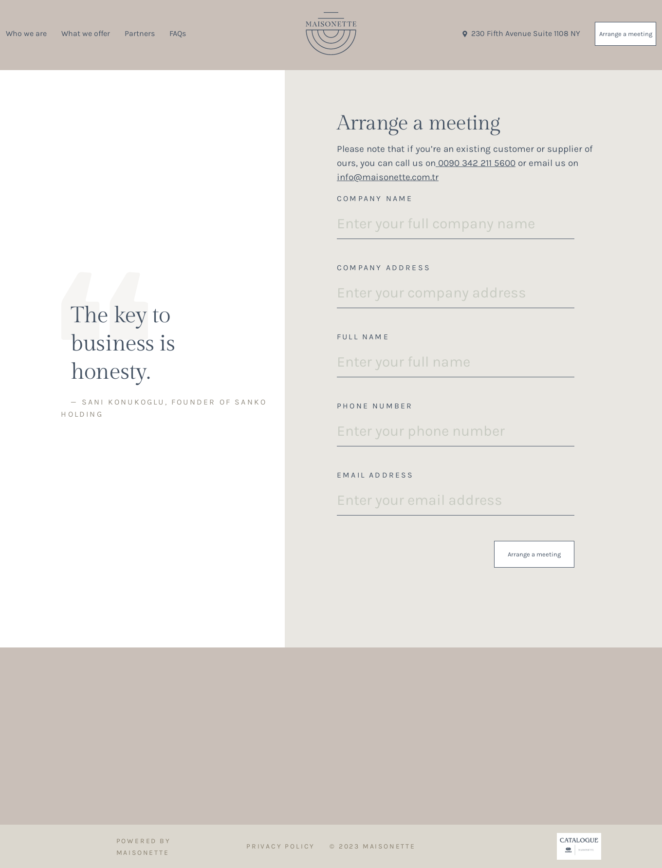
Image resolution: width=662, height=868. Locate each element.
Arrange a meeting (625, 33)
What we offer (85, 33)
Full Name (363, 336)
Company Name (375, 198)
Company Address (384, 267)
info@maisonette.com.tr (388, 177)
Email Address (375, 475)
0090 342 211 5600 (475, 163)
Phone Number (375, 405)
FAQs (177, 33)
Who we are (26, 33)
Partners (140, 33)
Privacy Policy (280, 846)
